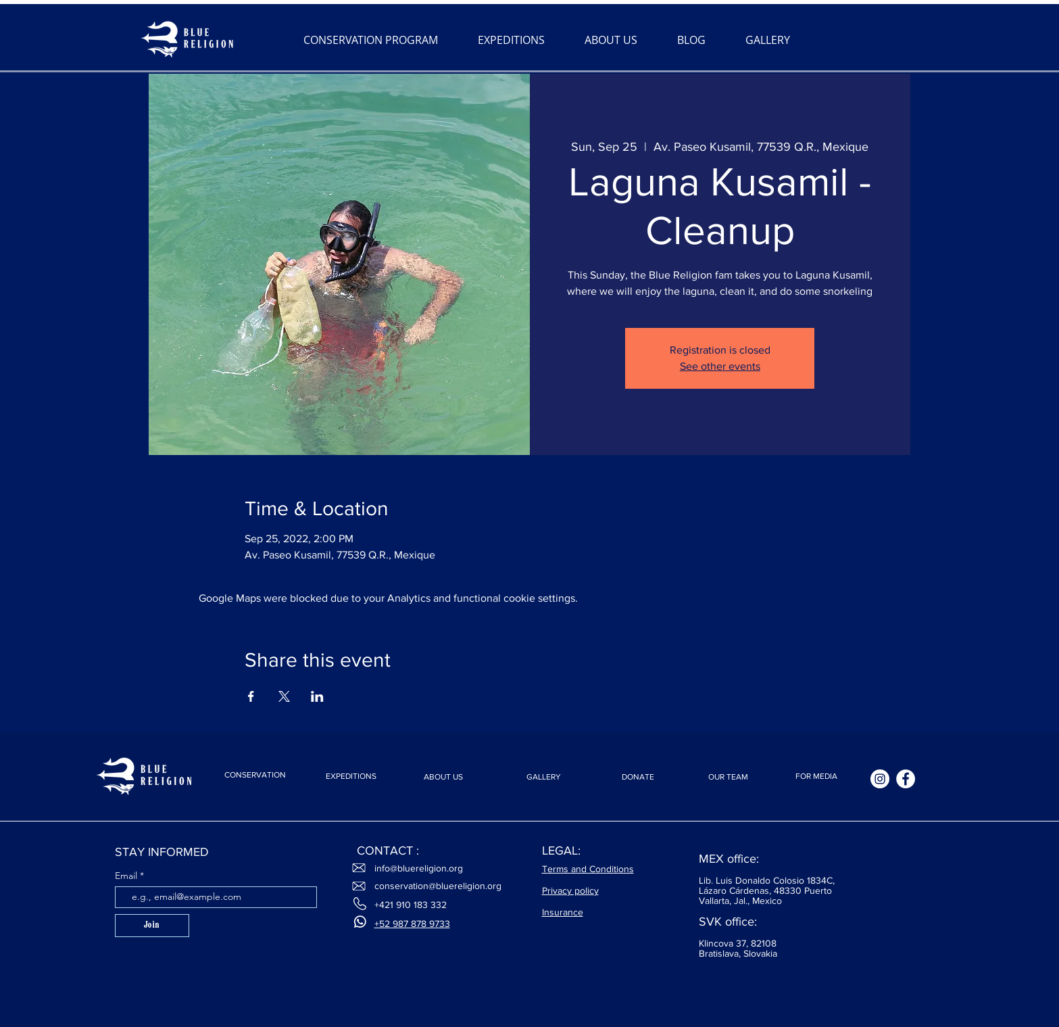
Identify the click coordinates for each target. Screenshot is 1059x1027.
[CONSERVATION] (255, 775)
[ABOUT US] (443, 777)
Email (127, 875)
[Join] (152, 925)
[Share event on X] (284, 696)
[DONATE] (638, 777)
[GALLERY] (544, 777)
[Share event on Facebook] (251, 696)
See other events (720, 366)
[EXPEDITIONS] (351, 776)
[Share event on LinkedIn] (317, 696)
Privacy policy (570, 890)
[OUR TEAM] (728, 777)
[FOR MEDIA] (816, 776)
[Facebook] (905, 778)
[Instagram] (879, 778)
